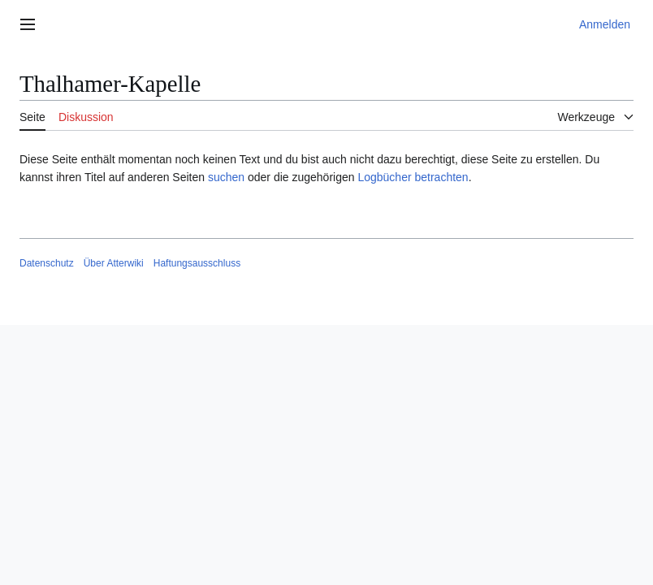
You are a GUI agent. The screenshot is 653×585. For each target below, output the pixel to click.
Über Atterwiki (114, 263)
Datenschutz (46, 263)
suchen (226, 177)
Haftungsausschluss (197, 263)
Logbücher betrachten (412, 177)
